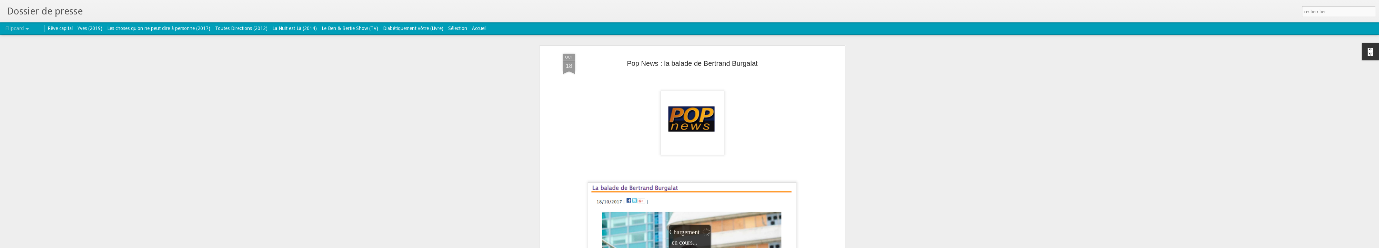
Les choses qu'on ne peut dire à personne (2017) (158, 28)
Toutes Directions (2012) (241, 28)
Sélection (457, 28)
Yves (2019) (90, 28)
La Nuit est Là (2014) (294, 28)
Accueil (479, 28)
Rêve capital (60, 28)
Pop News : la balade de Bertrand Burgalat (692, 63)
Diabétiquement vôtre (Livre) (413, 28)
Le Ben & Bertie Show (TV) (350, 28)
